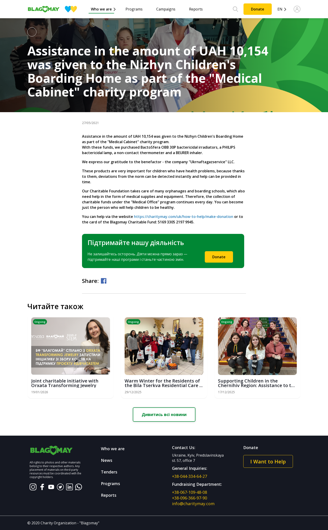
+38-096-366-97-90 (189, 498)
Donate (257, 9)
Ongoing (40, 321)
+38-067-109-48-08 (189, 492)
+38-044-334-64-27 (189, 476)
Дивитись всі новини (164, 414)
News (106, 460)
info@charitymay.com (193, 503)
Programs (134, 9)
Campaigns (165, 9)
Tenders (109, 472)
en (279, 9)
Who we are (101, 9)
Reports (196, 9)
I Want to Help (268, 461)
